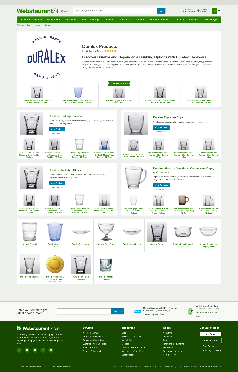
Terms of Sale (119, 367)
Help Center (210, 334)
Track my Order (210, 340)
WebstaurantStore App (93, 340)
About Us (167, 333)
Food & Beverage (90, 19)
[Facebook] (35, 350)
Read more (107, 68)
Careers (167, 340)
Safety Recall (128, 355)
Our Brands (168, 336)
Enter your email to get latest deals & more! (32, 311)
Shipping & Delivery (210, 350)
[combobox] (115, 11)
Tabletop (109, 19)
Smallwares (70, 19)
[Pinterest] (50, 350)
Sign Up (117, 311)
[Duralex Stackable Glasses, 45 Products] (67, 177)
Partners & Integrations (93, 351)
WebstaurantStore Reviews (134, 351)
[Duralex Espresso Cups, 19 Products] (171, 123)
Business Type (211, 19)
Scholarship (168, 347)
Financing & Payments (173, 344)
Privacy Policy (134, 367)
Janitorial (179, 19)
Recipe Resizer (90, 347)
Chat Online (207, 346)
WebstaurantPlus (90, 333)
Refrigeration (53, 19)
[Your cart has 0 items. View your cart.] (216, 11)
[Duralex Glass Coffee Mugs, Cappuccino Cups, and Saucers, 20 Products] (171, 178)
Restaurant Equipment (31, 19)
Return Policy (169, 355)
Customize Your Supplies (94, 344)
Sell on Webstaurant (172, 351)
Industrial (193, 19)
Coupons (126, 344)
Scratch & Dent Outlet (132, 336)
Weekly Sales (128, 340)
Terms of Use (149, 367)
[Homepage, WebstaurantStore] (42, 10)
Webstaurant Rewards (93, 336)
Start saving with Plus (153, 314)
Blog (124, 333)
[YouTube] (27, 350)
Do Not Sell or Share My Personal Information (200, 367)
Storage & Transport (159, 19)
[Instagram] (19, 350)
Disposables (124, 19)
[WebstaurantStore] (42, 328)
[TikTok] (42, 350)
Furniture (140, 19)
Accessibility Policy (167, 367)
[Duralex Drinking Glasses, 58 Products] (67, 123)
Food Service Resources (133, 347)
